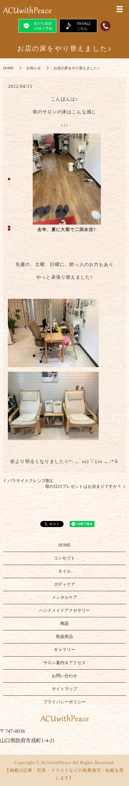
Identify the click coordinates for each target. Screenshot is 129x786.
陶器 (64, 623)
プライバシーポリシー (64, 702)
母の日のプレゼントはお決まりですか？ (83, 486)
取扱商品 (64, 636)
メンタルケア (64, 597)
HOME (8, 68)
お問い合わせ (64, 676)
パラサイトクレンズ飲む (31, 480)
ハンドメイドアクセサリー (64, 610)
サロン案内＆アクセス (64, 662)
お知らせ (33, 68)
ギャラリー (64, 649)
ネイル (64, 571)
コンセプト (64, 558)
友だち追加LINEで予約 (37, 25)
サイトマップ (64, 689)
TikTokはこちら (78, 25)
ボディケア (64, 584)
